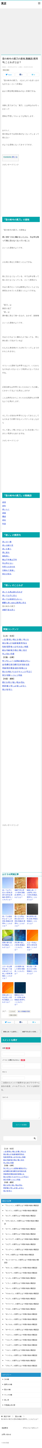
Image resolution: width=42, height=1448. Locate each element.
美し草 (6, 1400)
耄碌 (4, 516)
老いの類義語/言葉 (24, 1011)
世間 (8, 647)
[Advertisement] (21, 30)
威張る (23, 661)
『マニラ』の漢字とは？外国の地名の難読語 (20, 1298)
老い (11, 639)
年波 (4, 524)
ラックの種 (8, 1395)
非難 (8, 675)
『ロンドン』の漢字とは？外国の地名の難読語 (20, 1210)
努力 (4, 675)
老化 (4, 520)
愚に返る (6, 552)
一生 (4, 639)
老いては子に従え (9, 595)
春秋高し (6, 556)
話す (25, 650)
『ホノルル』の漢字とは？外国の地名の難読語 (20, 1324)
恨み (18, 682)
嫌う (8, 686)
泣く (24, 686)
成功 (17, 668)
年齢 (8, 650)
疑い (14, 682)
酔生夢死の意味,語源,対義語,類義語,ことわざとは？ (32, 919)
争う (4, 661)
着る (4, 643)
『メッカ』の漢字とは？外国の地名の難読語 (20, 1278)
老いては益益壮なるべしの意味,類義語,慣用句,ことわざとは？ (7, 921)
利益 (20, 675)
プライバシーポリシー (30, 1428)
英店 (3, 3)
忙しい (9, 661)
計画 (11, 664)
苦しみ (13, 686)
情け (4, 689)
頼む (10, 672)
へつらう (14, 675)
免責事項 (5, 1428)
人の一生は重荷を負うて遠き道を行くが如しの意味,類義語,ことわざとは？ (7, 972)
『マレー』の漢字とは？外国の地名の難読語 (20, 1288)
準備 (4, 668)
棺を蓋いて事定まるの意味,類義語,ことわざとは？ (32, 970)
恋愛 (12, 654)
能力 (12, 650)
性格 (4, 647)
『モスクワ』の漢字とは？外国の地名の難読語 (20, 1273)
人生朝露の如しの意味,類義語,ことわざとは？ (20, 970)
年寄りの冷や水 (8, 567)
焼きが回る (6, 574)
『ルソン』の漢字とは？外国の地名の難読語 (20, 1234)
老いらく (6, 509)
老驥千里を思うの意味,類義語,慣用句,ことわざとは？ (20, 893)
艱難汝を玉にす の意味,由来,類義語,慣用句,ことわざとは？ (20, 999)
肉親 (26, 647)
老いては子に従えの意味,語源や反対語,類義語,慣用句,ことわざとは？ (7, 894)
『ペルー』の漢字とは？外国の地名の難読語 (20, 1350)
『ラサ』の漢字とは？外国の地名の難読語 (19, 1255)
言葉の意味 (13, 1015)
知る (25, 643)
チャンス (22, 672)
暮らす (9, 643)
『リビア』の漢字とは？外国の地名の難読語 (20, 1244)
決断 (15, 664)
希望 (4, 686)
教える (16, 639)
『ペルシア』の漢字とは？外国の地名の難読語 (20, 1340)
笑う (11, 689)
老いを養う (6, 549)
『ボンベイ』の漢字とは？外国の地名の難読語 (20, 1314)
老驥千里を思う (8, 610)
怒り (10, 682)
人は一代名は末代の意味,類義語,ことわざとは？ (32, 946)
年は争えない (7, 563)
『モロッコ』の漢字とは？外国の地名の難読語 (20, 1268)
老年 (4, 506)
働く (21, 650)
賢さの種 (6, 70)
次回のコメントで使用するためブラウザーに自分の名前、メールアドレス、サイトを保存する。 (20, 1086)
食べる (13, 647)
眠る (4, 650)
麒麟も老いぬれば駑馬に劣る (14, 603)
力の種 (6, 1379)
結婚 (14, 643)
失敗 (23, 664)
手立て (29, 672)
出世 (27, 664)
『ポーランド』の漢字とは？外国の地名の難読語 (21, 1330)
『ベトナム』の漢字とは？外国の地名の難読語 (20, 1355)
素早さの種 (8, 1384)
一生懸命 (16, 661)
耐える (24, 668)
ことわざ (12, 1011)
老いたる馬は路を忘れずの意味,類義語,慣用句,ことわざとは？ (20, 921)
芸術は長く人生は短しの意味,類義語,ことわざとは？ (7, 998)
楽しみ (19, 686)
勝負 (12, 668)
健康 (18, 643)
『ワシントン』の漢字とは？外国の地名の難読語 (21, 1205)
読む (8, 654)
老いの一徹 (6, 542)
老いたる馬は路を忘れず (12, 592)
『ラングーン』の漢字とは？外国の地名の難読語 (21, 1249)
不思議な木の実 (9, 1405)
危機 (6, 664)
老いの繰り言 (7, 545)
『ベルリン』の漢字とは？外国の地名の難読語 (20, 1335)
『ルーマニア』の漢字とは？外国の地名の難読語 (21, 1239)
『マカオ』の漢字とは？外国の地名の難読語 (20, 1309)
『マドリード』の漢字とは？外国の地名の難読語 (21, 1304)
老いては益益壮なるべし (12, 599)
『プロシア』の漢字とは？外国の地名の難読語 (20, 1366)
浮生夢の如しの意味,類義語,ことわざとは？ (20, 946)
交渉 (19, 664)
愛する (5, 682)
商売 (8, 668)
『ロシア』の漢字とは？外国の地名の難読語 (20, 1216)
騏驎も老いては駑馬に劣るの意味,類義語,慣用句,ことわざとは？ (32, 894)
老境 (4, 502)
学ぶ (4, 654)
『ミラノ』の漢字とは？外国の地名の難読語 (20, 1283)
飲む (17, 650)
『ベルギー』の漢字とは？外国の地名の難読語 (20, 1345)
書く (21, 639)
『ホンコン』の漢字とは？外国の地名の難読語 (20, 1319)
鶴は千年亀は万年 (9, 560)
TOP (7, 1416)
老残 (4, 513)
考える (26, 639)
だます (15, 672)
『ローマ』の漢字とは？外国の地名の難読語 (20, 1229)
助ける (5, 672)
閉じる (14, 157)
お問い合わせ (6, 1434)
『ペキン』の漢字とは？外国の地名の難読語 (20, 1360)
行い (28, 661)
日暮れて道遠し (8, 570)
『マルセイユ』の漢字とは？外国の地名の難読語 (21, 1293)
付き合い (20, 647)
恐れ (23, 682)
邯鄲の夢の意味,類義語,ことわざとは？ (7, 945)
